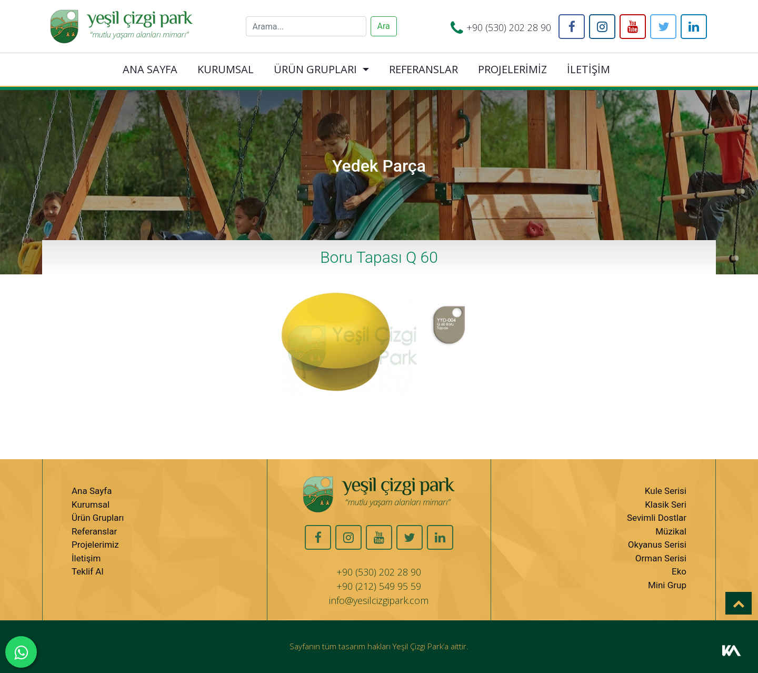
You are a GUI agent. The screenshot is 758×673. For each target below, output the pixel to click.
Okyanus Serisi (657, 544)
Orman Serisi (660, 558)
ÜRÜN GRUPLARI (315, 69)
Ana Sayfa (92, 491)
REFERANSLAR (423, 69)
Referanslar (94, 531)
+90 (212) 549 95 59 (378, 586)
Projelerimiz (95, 544)
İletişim (86, 558)
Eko (679, 571)
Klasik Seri (665, 504)
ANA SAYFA (150, 69)
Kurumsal (90, 504)
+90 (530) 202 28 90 (508, 27)
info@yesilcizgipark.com (378, 600)
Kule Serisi (665, 491)
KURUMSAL (225, 69)
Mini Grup (667, 585)
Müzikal (670, 531)
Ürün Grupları (98, 517)
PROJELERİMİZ (512, 69)
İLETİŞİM (588, 69)
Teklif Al (88, 571)
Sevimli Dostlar (656, 517)
